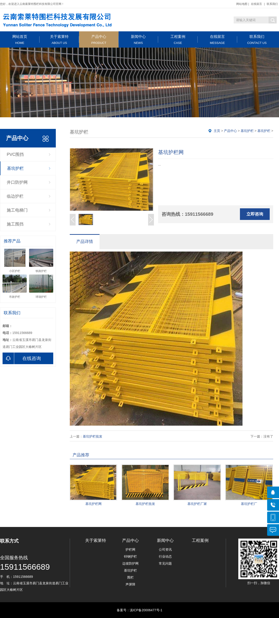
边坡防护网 (130, 563)
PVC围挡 (15, 154)
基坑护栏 (15, 168)
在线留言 (256, 4)
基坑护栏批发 (92, 436)
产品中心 (99, 40)
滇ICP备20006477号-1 (146, 610)
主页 (217, 131)
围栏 (130, 577)
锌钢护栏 (130, 556)
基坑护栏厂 (249, 504)
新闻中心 (138, 40)
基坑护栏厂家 (197, 504)
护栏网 (130, 549)
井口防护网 (17, 182)
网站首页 (20, 40)
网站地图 (241, 4)
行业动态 (165, 556)
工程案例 (178, 40)
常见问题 (165, 563)
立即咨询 (254, 214)
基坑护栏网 (93, 504)
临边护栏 (15, 196)
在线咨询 (22, 358)
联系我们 (272, 4)
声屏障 (130, 584)
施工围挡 (15, 224)
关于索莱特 (59, 40)
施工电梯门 (17, 210)
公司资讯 (165, 549)
